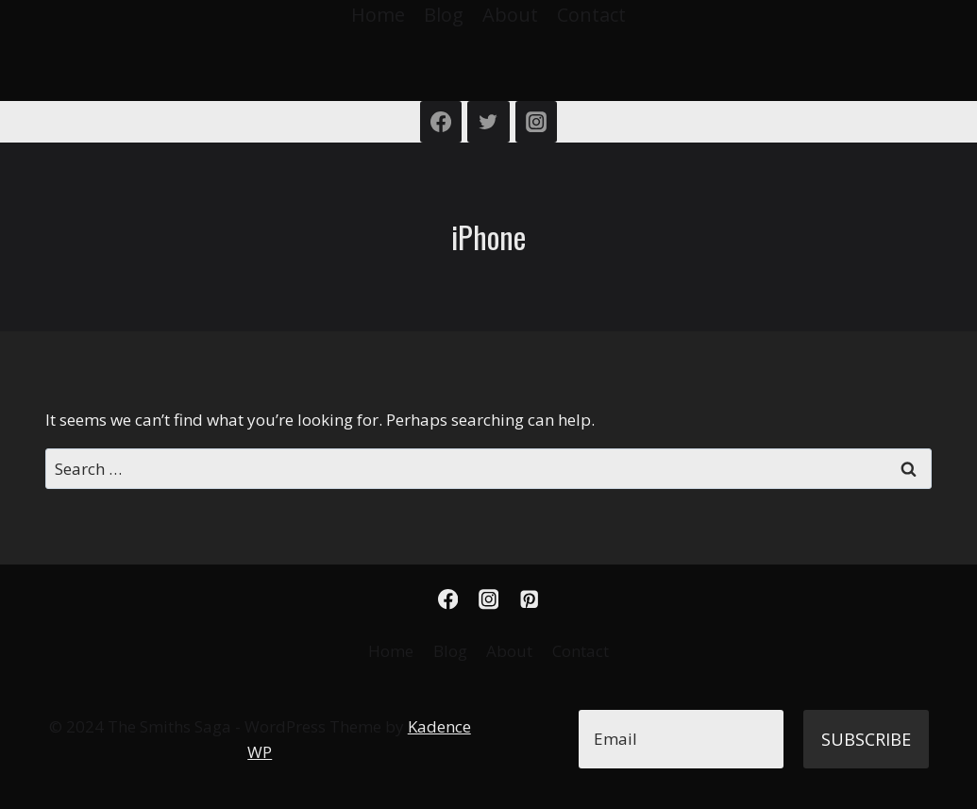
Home (378, 14)
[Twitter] (488, 122)
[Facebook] (441, 122)
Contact (591, 14)
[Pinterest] (529, 599)
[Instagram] (536, 122)
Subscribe (866, 739)
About (510, 14)
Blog (443, 14)
